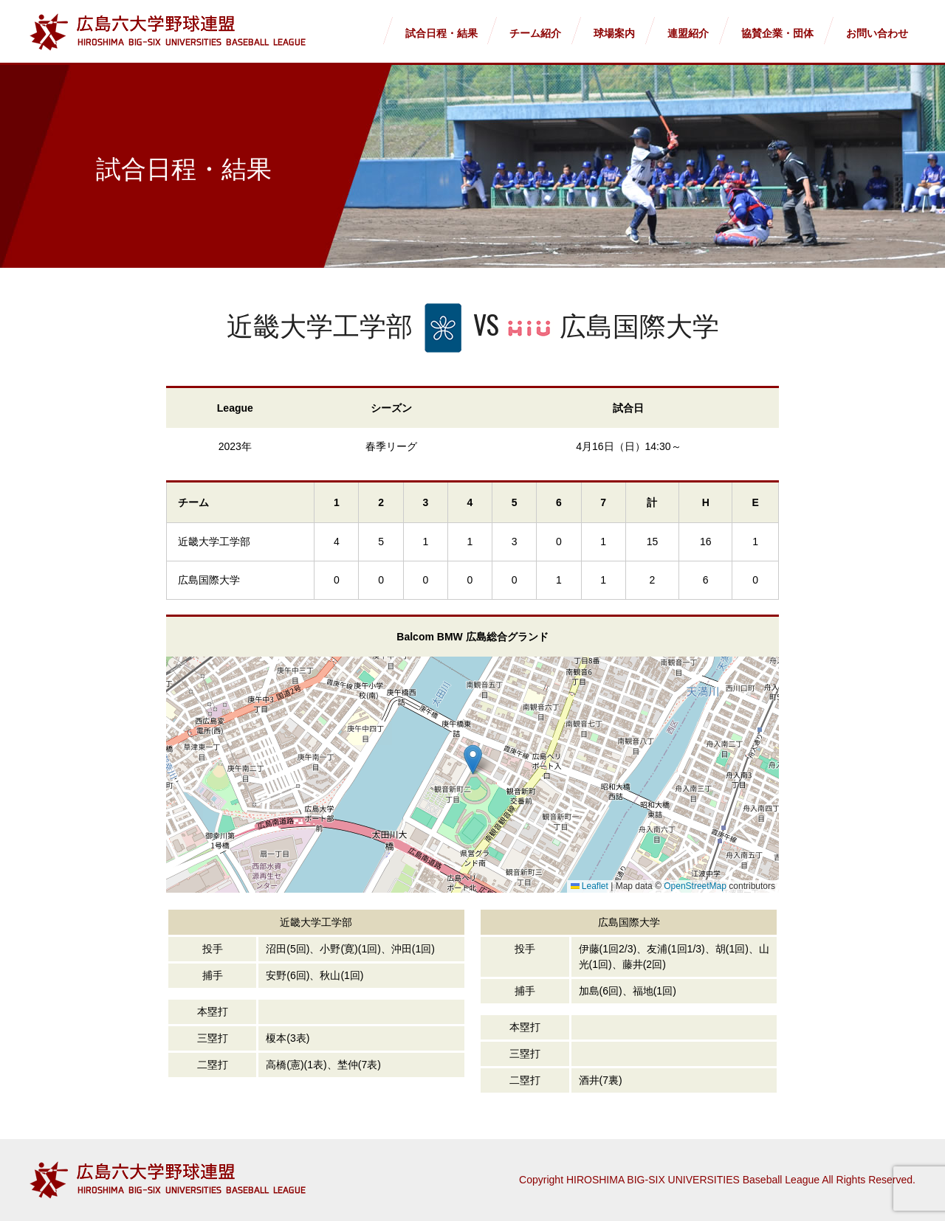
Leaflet (589, 886)
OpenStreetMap (695, 886)
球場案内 (614, 33)
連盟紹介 (688, 33)
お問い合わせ (877, 33)
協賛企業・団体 (777, 33)
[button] (473, 759)
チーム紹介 (535, 33)
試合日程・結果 (441, 33)
